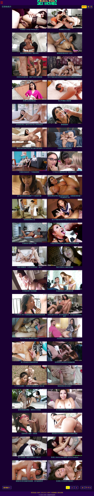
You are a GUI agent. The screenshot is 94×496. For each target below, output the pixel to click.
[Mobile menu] (1, 2)
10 (82, 487)
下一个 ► (88, 487)
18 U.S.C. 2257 (45, 492)
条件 (38, 492)
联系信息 (33, 492)
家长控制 (60, 492)
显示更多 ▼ (6, 487)
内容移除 (54, 492)
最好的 (84, 7)
